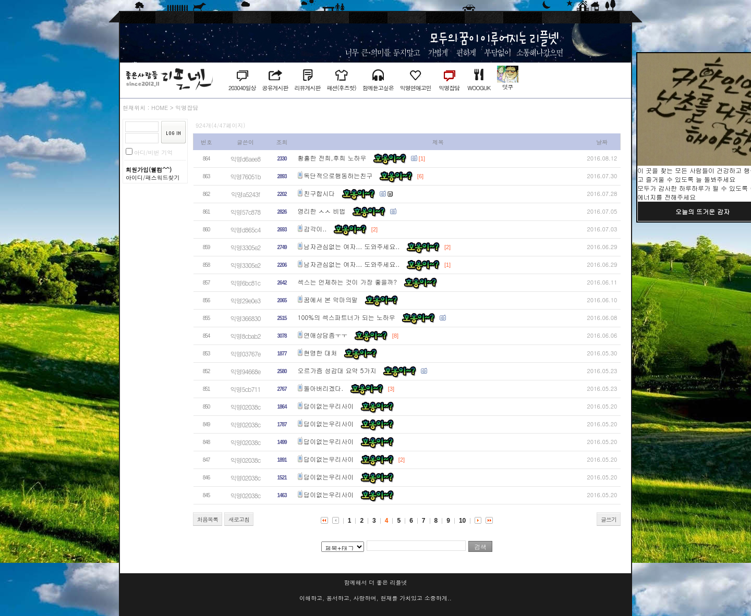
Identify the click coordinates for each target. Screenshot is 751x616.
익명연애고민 (415, 88)
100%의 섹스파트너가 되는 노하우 (346, 317)
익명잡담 (449, 88)
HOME (159, 108)
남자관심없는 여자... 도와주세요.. (351, 246)
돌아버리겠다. (323, 388)
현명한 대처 (320, 352)
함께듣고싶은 (378, 88)
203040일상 (242, 88)
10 (462, 520)
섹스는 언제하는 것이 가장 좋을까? (347, 281)
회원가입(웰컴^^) (149, 170)
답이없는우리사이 (329, 405)
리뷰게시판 (307, 88)
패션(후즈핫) (341, 88)
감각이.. (315, 228)
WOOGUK (478, 88)
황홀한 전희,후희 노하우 (332, 157)
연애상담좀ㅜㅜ (325, 334)
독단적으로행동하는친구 (338, 175)
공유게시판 (275, 88)
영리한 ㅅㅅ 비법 (322, 210)
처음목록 (207, 519)
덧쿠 (507, 87)
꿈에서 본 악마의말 (331, 299)
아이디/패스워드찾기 (153, 177)
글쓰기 (608, 519)
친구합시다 (319, 193)
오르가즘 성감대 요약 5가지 (337, 370)
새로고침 (238, 519)
